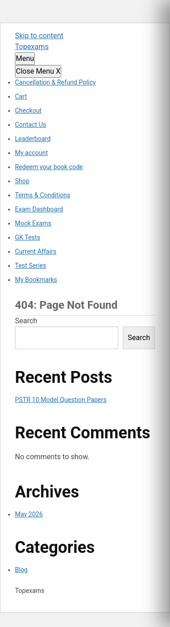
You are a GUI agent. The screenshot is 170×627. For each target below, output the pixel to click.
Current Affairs (35, 251)
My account (31, 152)
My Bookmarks (36, 279)
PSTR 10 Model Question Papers (61, 399)
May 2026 (29, 514)
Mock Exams (33, 223)
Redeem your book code (49, 167)
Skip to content (39, 35)
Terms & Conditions (42, 195)
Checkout (28, 110)
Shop (22, 181)
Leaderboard (33, 138)
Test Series (30, 265)
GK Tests (27, 237)
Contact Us (30, 124)
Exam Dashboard (39, 209)
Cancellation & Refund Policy (55, 82)
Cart (21, 96)
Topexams (32, 46)
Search (26, 320)
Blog (21, 569)
